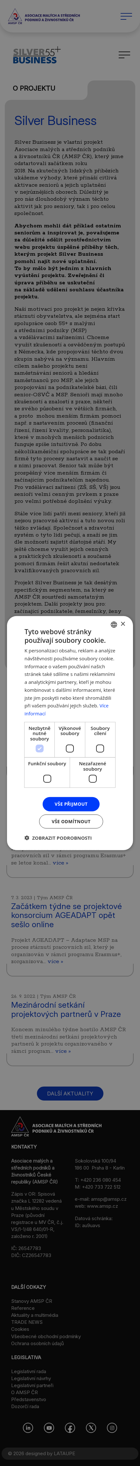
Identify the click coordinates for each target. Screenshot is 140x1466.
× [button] (122, 624)
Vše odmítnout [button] (71, 821)
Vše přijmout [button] (71, 804)
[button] (58, 838)
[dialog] (70, 733)
